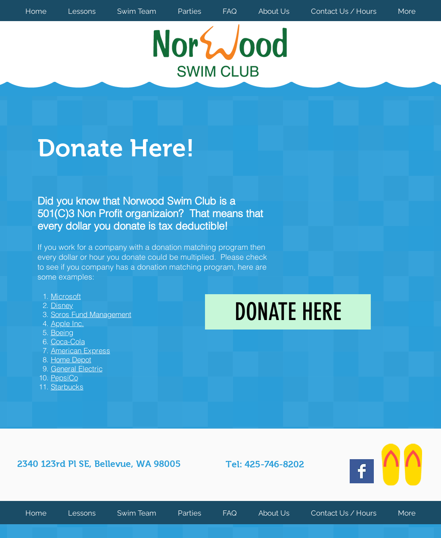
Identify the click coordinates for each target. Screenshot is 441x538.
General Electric (76, 368)
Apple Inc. (67, 323)
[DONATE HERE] (288, 312)
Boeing (62, 332)
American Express (80, 350)
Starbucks (67, 386)
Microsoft (66, 296)
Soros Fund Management (91, 314)
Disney (62, 305)
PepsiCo (64, 377)
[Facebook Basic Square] (362, 471)
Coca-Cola (68, 341)
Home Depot (71, 359)
